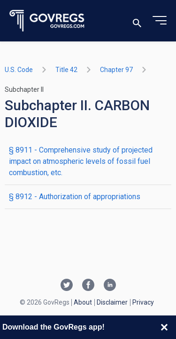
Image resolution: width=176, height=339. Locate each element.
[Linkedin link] (110, 286)
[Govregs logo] (47, 21)
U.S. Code (19, 69)
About (83, 302)
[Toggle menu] (160, 20)
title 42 (66, 69)
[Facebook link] (88, 286)
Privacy (143, 302)
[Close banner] (164, 327)
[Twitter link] (67, 286)
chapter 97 (116, 69)
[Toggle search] (137, 21)
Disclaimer (112, 302)
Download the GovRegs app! (53, 327)
